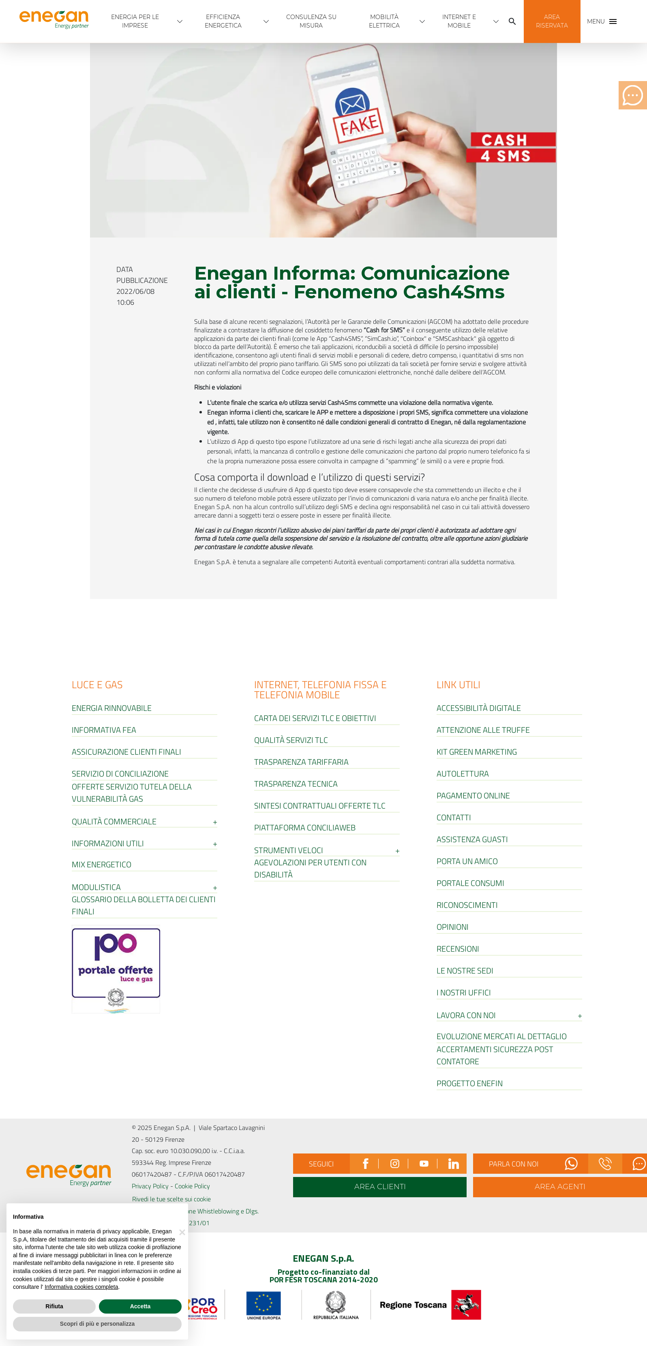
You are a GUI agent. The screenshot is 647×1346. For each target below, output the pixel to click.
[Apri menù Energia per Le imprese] (180, 21)
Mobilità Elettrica (384, 21)
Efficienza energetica (223, 21)
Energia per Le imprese (135, 21)
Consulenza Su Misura (311, 21)
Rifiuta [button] (54, 1306)
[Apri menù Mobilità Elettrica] (422, 21)
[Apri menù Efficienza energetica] (266, 21)
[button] (552, 21)
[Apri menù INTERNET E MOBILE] (496, 21)
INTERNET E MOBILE (459, 21)
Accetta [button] (140, 1306)
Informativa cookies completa (81, 1287)
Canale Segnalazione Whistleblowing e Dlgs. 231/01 (199, 1217)
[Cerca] (512, 21)
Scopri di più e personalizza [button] (97, 1323)
